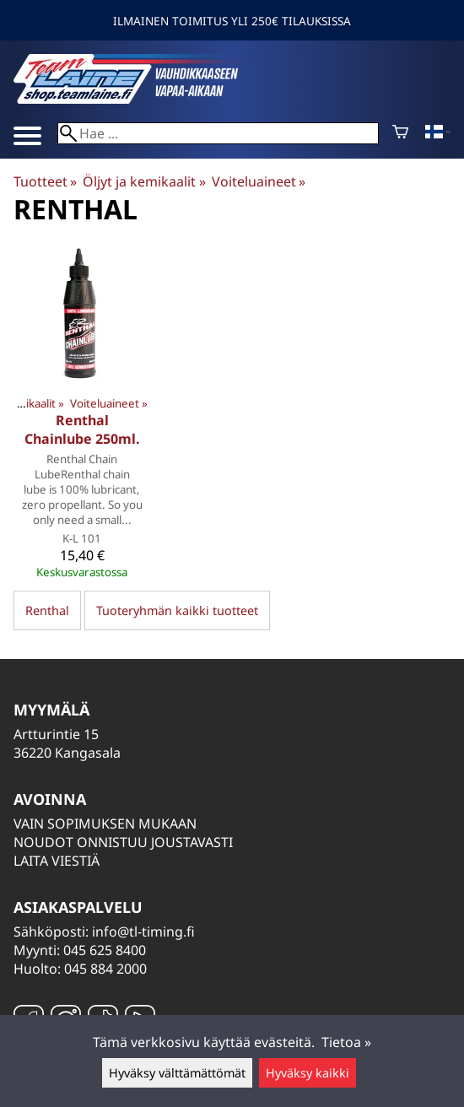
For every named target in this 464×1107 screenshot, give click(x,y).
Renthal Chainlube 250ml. (82, 429)
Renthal (47, 610)
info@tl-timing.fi (143, 931)
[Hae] (218, 133)
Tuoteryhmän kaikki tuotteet (177, 610)
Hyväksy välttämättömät (177, 1073)
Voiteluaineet (258, 181)
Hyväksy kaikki (307, 1073)
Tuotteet (45, 181)
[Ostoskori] (400, 133)
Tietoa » (346, 1042)
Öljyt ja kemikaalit (144, 181)
